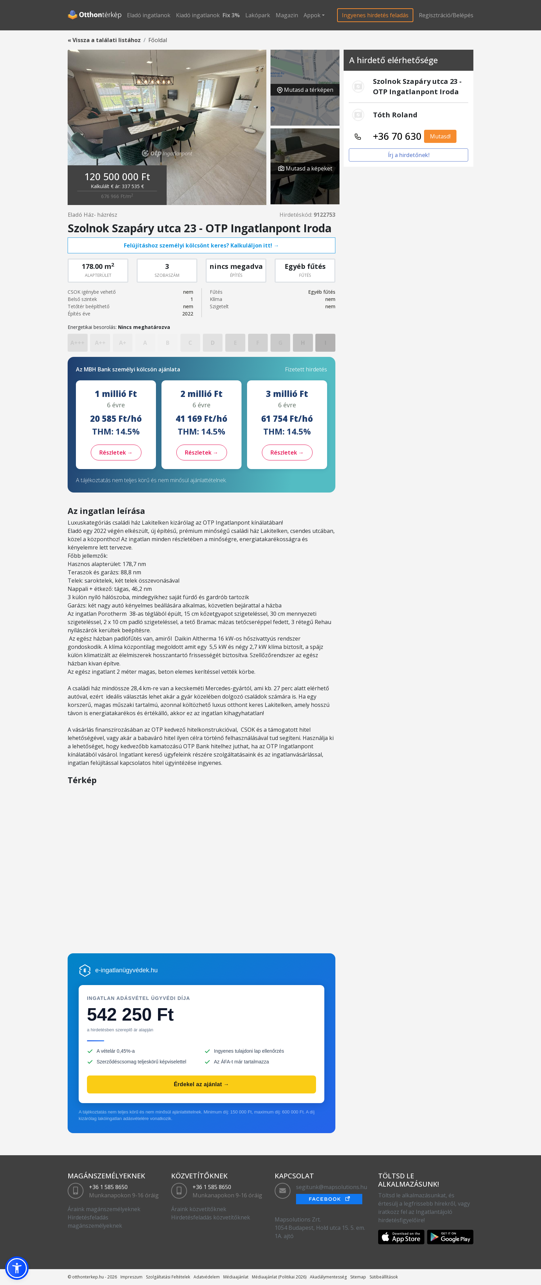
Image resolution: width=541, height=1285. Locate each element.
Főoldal (157, 40)
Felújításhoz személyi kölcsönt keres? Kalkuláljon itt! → (201, 245)
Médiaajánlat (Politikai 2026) (279, 1277)
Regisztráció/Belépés (446, 15)
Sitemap (358, 1277)
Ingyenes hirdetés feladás (375, 15)
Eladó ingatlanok (148, 15)
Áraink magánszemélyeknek (104, 1209)
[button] (17, 1268)
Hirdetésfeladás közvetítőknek (210, 1217)
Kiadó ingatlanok (198, 15)
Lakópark (257, 15)
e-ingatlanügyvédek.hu (126, 970)
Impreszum (131, 1277)
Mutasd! (440, 136)
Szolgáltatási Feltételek (168, 1277)
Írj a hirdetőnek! (409, 155)
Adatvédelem (207, 1277)
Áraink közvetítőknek (198, 1209)
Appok (312, 15)
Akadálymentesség (328, 1277)
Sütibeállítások (384, 1277)
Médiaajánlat (235, 1277)
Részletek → (116, 452)
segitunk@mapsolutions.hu (331, 1187)
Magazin (287, 15)
